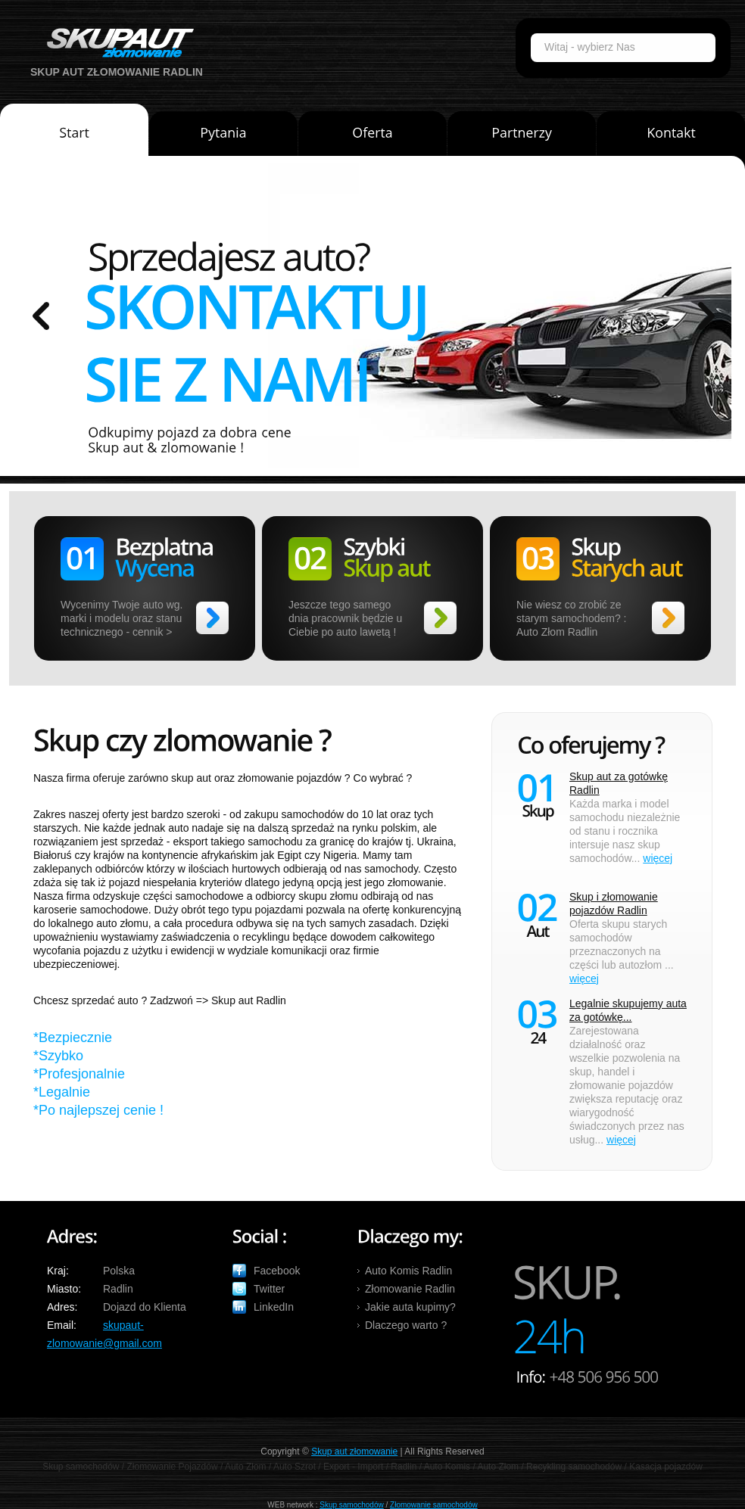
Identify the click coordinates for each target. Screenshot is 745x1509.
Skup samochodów (352, 1505)
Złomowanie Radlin (410, 1289)
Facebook (277, 1271)
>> (212, 618)
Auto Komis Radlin (408, 1271)
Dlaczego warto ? (406, 1325)
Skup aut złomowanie (354, 1451)
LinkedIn (274, 1307)
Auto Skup (115, 43)
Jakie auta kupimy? (410, 1307)
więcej (657, 858)
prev (41, 316)
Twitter (269, 1289)
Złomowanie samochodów (434, 1505)
